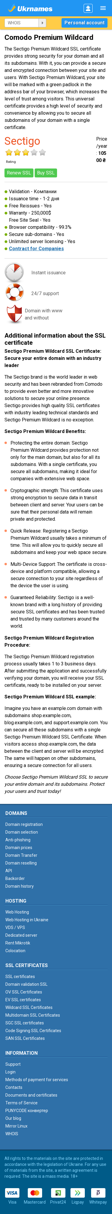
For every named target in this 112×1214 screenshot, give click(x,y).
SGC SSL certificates (24, 1023)
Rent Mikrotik (17, 943)
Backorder (15, 878)
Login (10, 1072)
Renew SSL (19, 173)
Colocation (15, 950)
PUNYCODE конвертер (26, 1110)
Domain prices (18, 847)
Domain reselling (21, 863)
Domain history (19, 886)
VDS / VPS (15, 927)
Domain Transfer (21, 855)
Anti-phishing (17, 839)
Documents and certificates (31, 1095)
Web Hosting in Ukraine (26, 919)
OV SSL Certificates (23, 992)
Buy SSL (46, 173)
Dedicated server (21, 935)
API (8, 870)
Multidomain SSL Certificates (32, 1015)
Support (13, 1064)
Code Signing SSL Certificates (33, 1030)
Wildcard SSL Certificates (29, 1007)
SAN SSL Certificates (25, 1038)
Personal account (85, 23)
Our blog (13, 1118)
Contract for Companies (36, 248)
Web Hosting (17, 912)
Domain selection (21, 832)
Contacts (13, 1087)
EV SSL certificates (23, 999)
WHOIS (11, 1133)
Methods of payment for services (36, 1079)
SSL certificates (20, 976)
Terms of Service (21, 1102)
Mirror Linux (16, 1126)
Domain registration (24, 824)
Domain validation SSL (26, 984)
